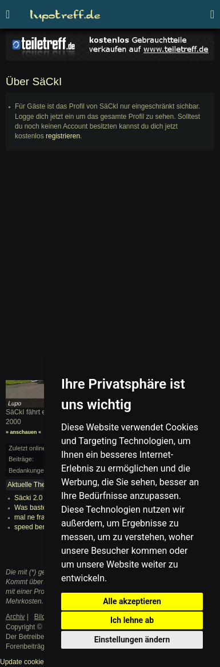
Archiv (15, 617)
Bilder (43, 617)
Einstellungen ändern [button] (132, 639)
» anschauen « (23, 432)
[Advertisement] (110, 270)
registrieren (63, 136)
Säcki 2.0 (28, 498)
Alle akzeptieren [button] (132, 601)
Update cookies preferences (42, 662)
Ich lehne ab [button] (132, 620)
